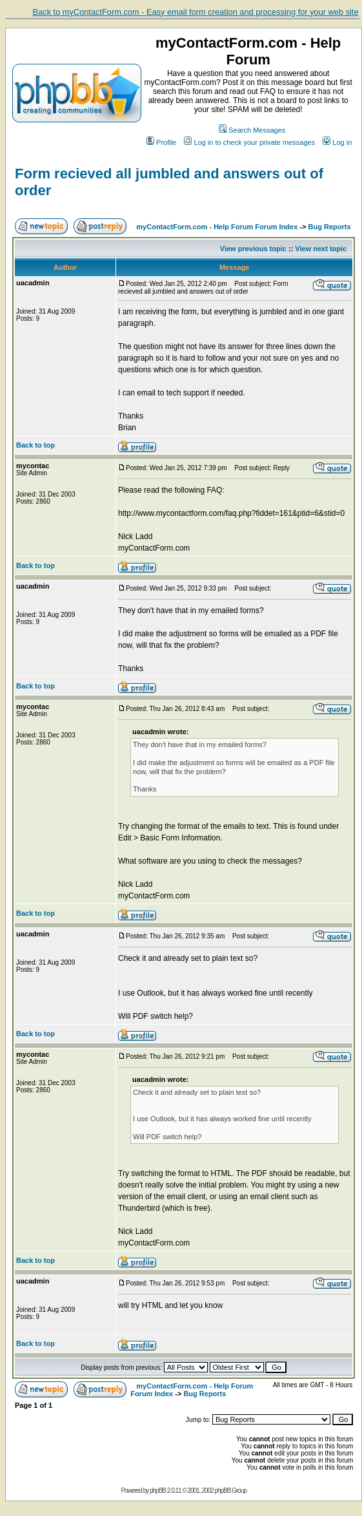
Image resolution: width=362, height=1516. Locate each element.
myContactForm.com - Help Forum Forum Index (216, 227)
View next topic (321, 248)
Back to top (35, 445)
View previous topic (253, 248)
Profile (161, 142)
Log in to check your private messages (249, 142)
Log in (337, 142)
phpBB (158, 1490)
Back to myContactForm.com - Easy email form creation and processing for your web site (196, 12)
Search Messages (252, 130)
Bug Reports (329, 227)
